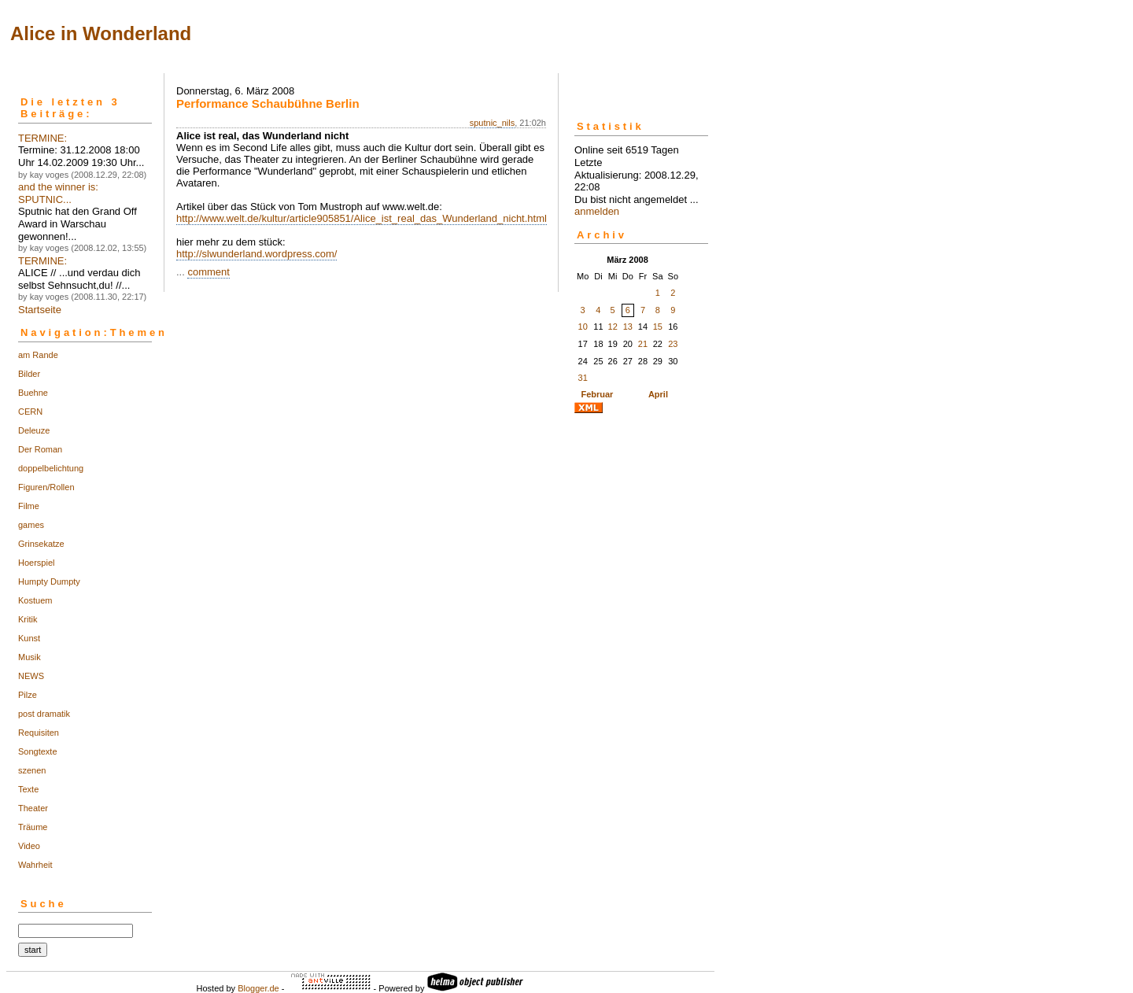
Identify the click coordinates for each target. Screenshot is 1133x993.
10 (583, 326)
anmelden (596, 211)
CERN (30, 411)
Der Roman (40, 449)
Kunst (29, 638)
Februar (597, 394)
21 (643, 344)
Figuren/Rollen (46, 487)
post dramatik (44, 713)
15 (657, 326)
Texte (28, 789)
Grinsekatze (41, 543)
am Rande (38, 355)
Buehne (33, 392)
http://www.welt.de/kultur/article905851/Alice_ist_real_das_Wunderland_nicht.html (361, 218)
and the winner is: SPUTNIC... (58, 193)
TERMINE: (42, 138)
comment (208, 272)
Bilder (29, 373)
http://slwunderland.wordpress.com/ (256, 254)
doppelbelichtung (50, 468)
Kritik (27, 619)
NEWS (31, 676)
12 (613, 326)
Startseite (39, 310)
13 (628, 326)
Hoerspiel (36, 562)
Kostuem (35, 600)
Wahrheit (35, 864)
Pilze (27, 695)
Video (29, 846)
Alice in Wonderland (100, 33)
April (658, 394)
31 (583, 377)
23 (672, 344)
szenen (32, 770)
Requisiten (38, 732)
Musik (29, 657)
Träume (33, 827)
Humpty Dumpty (49, 581)
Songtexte (37, 751)
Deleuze (34, 430)
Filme (28, 506)
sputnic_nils (492, 122)
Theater (33, 808)
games (31, 525)
